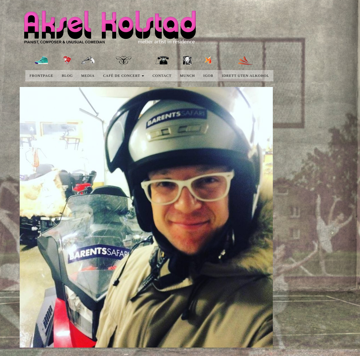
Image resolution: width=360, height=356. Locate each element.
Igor (208, 75)
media (88, 75)
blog (67, 75)
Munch (187, 75)
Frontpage (41, 75)
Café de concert (123, 75)
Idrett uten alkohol (245, 75)
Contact (161, 75)
